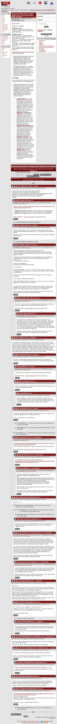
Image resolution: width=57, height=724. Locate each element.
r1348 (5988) (18, 356)
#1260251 (38, 678)
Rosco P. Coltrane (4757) (20, 227)
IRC (2, 49)
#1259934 (41, 356)
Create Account (5, 30)
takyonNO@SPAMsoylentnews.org (30, 202)
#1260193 (27, 471)
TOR (3, 56)
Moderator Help (16, 714)
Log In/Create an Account (26, 169)
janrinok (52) (18, 604)
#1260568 (46, 395)
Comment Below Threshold (25, 618)
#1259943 (21, 440)
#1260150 (21, 536)
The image (41, 48)
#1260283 (42, 521)
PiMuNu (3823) (16, 638)
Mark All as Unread (33, 176)
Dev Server (4, 55)
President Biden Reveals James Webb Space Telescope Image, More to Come (23, 15)
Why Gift (46, 35)
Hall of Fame (5, 24)
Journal (26, 203)
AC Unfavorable (23, 581)
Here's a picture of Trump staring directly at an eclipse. (30, 667)
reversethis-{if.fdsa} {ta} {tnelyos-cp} (31, 246)
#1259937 (23, 369)
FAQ (2, 16)
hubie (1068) (19, 457)
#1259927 (43, 188)
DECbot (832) (18, 410)
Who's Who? (5, 52)
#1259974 (43, 499)
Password (40, 19)
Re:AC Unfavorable (26, 602)
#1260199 (27, 316)
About (3, 15)
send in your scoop (35, 10)
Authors (3, 20)
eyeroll (20, 337)
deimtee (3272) (18, 690)
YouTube (41, 44)
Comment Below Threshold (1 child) (26, 241)
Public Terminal (42, 23)
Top (37, 169)
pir (40, 707)
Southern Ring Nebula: (24, 125)
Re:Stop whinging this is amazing (32, 648)
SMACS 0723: (21, 149)
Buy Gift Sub (5, 28)
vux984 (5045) (16, 339)
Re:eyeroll (23, 354)
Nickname (40, 16)
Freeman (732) (18, 650)
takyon (40, 41)
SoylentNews (5, 4)
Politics (3, 43)
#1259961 (43, 457)
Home (18, 721)
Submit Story (5, 26)
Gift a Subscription (46, 34)
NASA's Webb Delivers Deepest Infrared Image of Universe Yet (23, 52)
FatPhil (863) (18, 246)
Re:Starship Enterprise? (28, 688)
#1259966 (47, 227)
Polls (3, 23)
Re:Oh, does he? (21, 200)
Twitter (3, 48)
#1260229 (47, 383)
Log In (3, 31)
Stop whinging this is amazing (29, 636)
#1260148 (21, 248)
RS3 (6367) (19, 521)
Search (3, 22)
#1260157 (23, 565)
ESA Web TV (49, 212)
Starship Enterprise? (25, 676)
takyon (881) (18, 202)
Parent (15, 219)
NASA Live (41, 43)
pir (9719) (15, 678)
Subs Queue (4, 27)
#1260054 (43, 583)
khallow (42, 514)
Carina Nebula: (42, 51)
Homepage (27, 248)
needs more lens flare (26, 497)
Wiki (3, 51)
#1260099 (41, 638)
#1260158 (42, 650)
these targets (42, 49)
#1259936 (41, 410)
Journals (3, 17)
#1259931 (40, 339)
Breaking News (5, 38)
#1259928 (21, 203)
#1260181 (46, 623)
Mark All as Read (46, 174)
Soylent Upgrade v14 (29, 217)
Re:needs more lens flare (23, 505)
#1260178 (23, 301)
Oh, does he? (23, 186)
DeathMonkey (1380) (21, 383)
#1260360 (44, 690)
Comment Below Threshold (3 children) (27, 222)
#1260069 (43, 604)
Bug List (4, 53)
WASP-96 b (20, 112)
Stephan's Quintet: (22, 136)
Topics (3, 19)
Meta (3, 41)
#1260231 (47, 664)
